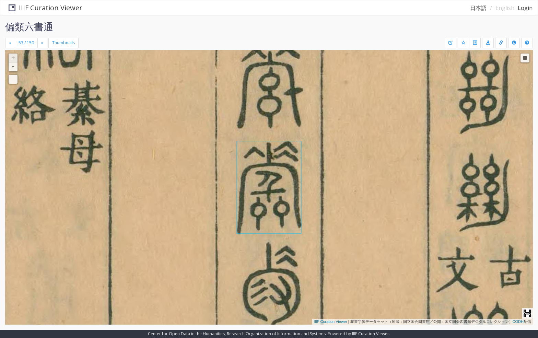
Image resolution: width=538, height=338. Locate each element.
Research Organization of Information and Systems (276, 334)
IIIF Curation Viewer (43, 7)
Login (525, 8)
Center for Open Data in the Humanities (186, 334)
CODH (518, 321)
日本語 (478, 8)
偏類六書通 (29, 26)
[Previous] (10, 43)
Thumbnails (63, 43)
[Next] (42, 43)
